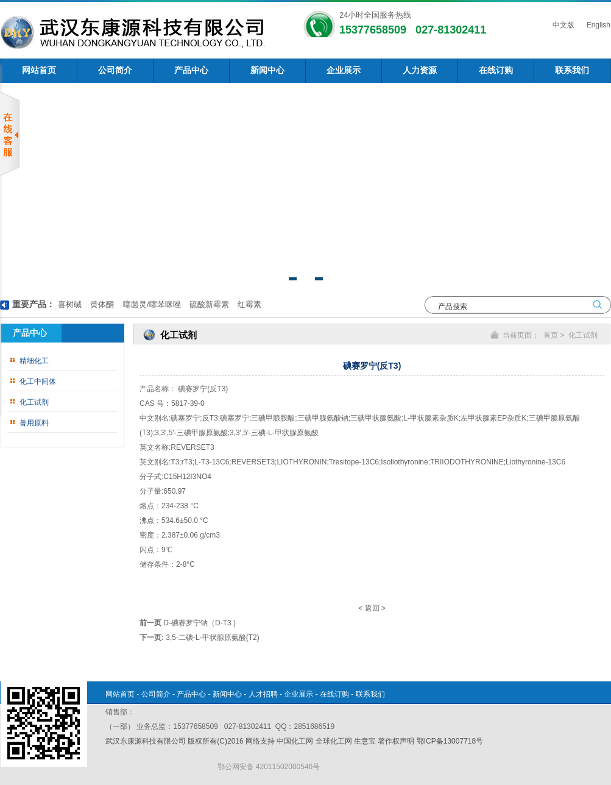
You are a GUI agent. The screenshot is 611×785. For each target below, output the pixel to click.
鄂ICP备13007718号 (450, 741)
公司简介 (115, 70)
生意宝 (365, 741)
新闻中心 (267, 70)
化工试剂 (34, 402)
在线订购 (496, 70)
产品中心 (191, 70)
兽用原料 (34, 423)
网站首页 (39, 70)
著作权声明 (396, 741)
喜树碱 (70, 304)
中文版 (562, 25)
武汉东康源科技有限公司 (146, 741)
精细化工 (34, 361)
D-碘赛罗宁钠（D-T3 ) (199, 623)
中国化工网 (295, 741)
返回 (372, 608)
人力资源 (420, 70)
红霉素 (249, 304)
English (597, 25)
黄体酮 (101, 304)
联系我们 (572, 70)
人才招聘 (263, 694)
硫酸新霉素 (208, 304)
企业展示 (344, 70)
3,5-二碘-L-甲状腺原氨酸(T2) (212, 637)
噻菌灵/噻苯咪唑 (150, 304)
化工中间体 (37, 381)
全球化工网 (334, 741)
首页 (550, 335)
